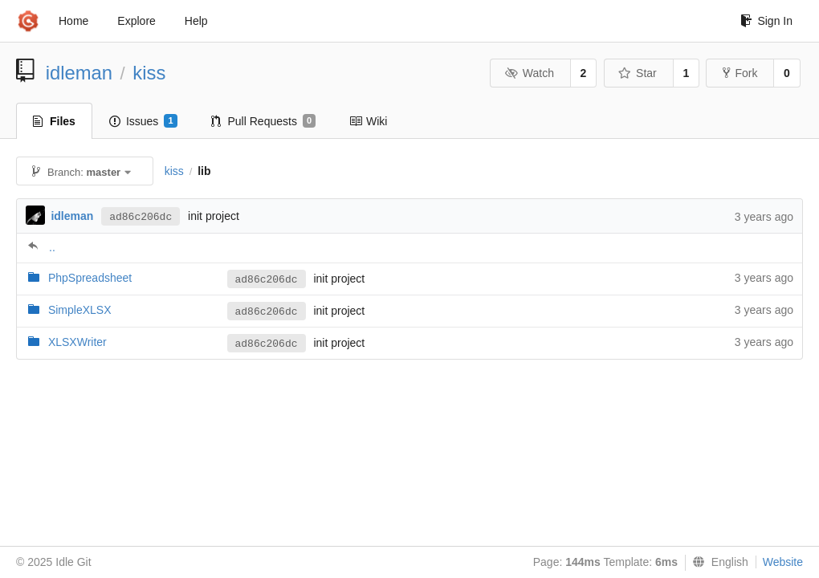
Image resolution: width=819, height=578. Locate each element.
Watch (529, 73)
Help (196, 20)
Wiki (368, 121)
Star (637, 73)
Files (54, 121)
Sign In (766, 20)
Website (783, 562)
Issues (143, 121)
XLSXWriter (77, 342)
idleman (79, 72)
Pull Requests (263, 121)
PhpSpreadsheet (90, 277)
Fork (740, 73)
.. (52, 247)
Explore (136, 20)
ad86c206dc (140, 217)
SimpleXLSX (80, 309)
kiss (148, 72)
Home (73, 20)
